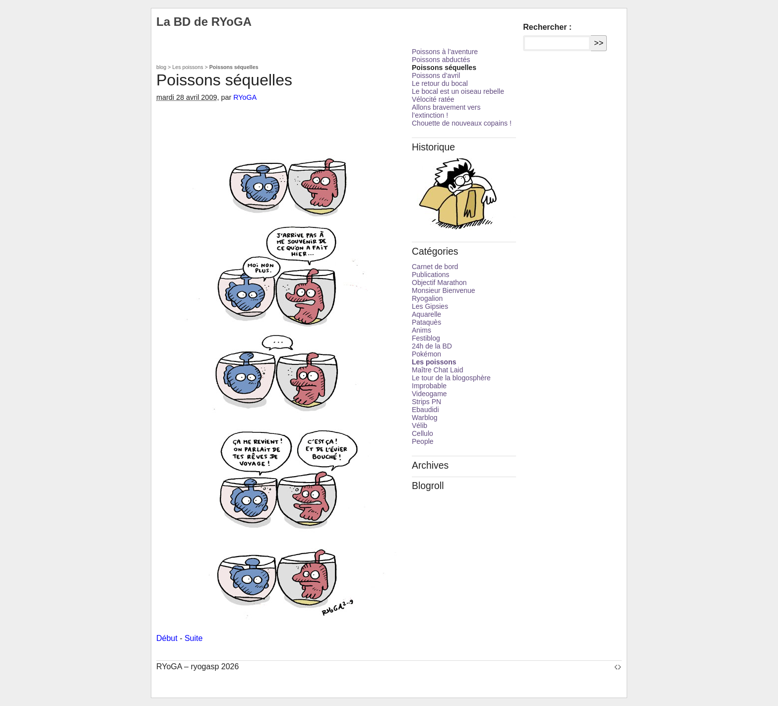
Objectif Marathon (439, 282)
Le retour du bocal (440, 83)
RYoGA (245, 97)
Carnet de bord (435, 267)
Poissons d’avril (436, 75)
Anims (421, 330)
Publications (431, 275)
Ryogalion (427, 298)
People (423, 441)
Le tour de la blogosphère (451, 378)
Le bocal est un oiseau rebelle (458, 91)
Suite (193, 638)
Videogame (429, 394)
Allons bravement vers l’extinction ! (446, 111)
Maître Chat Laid (437, 370)
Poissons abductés (441, 60)
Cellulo (422, 433)
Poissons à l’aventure (445, 52)
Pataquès (426, 322)
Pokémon (426, 354)
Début (167, 638)
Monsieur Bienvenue (443, 290)
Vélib (419, 425)
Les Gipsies (430, 306)
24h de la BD (432, 346)
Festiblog (426, 338)
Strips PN (426, 402)
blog (161, 67)
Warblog (425, 418)
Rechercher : (547, 27)
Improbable (429, 386)
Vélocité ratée (433, 99)
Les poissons (187, 67)
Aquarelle (426, 314)
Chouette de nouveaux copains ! (462, 123)
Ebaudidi (425, 410)
